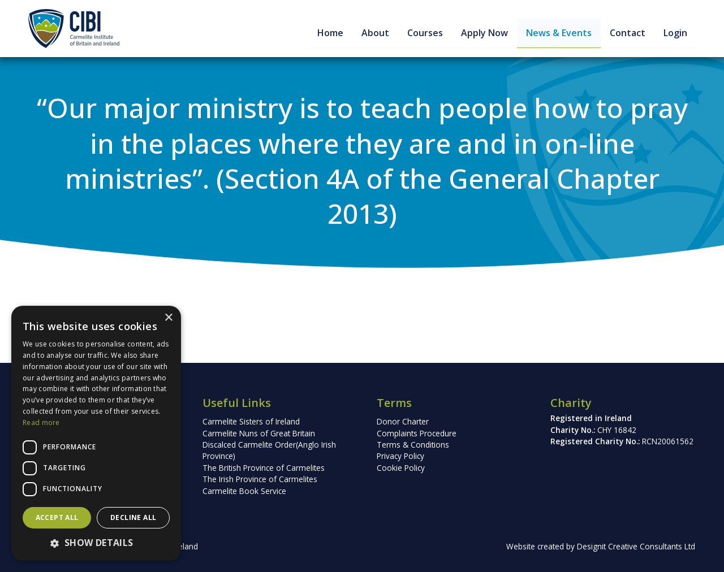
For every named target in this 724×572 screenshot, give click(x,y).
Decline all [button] (133, 517)
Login (674, 33)
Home (329, 33)
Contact (626, 33)
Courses (424, 33)
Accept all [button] (57, 517)
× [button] (168, 318)
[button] (96, 542)
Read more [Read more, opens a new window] (41, 422)
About (374, 33)
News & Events (558, 33)
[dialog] (96, 433)
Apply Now (483, 33)
